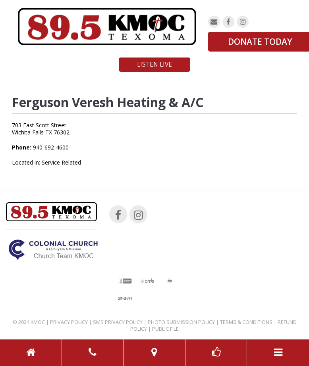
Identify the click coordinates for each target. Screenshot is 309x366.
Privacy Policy (69, 322)
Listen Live (154, 64)
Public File (165, 329)
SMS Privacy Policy (118, 322)
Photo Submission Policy (181, 322)
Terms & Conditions (246, 322)
